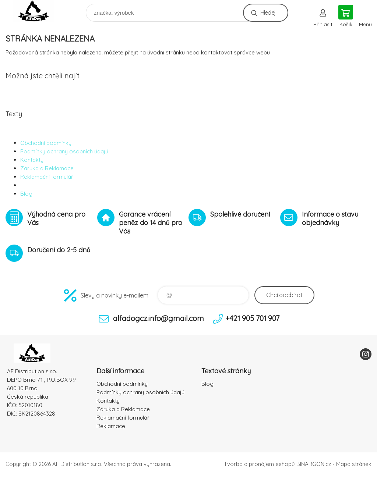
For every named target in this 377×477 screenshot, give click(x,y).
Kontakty (31, 159)
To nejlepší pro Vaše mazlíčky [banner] (38, 11)
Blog (26, 193)
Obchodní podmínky (45, 142)
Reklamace (110, 426)
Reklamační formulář (46, 176)
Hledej (267, 12)
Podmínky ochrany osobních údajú (64, 151)
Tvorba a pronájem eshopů (259, 463)
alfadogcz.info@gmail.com (158, 318)
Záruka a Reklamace (47, 168)
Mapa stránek (353, 463)
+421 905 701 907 (252, 318)
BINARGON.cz (313, 463)
